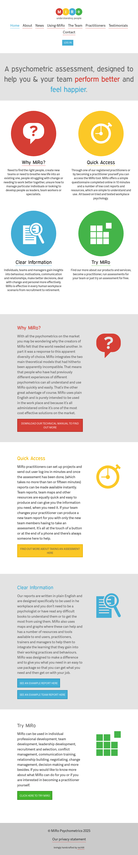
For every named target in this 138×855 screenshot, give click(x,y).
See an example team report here (42, 694)
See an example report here (39, 683)
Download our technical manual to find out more (50, 425)
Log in (68, 42)
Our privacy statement (69, 839)
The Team (75, 25)
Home (14, 25)
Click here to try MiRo (35, 795)
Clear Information (34, 262)
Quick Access (101, 162)
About (27, 25)
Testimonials (118, 25)
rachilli (81, 847)
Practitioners (95, 25)
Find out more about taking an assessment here (50, 551)
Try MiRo (101, 262)
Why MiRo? (33, 162)
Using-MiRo (56, 25)
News (39, 25)
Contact (69, 32)
